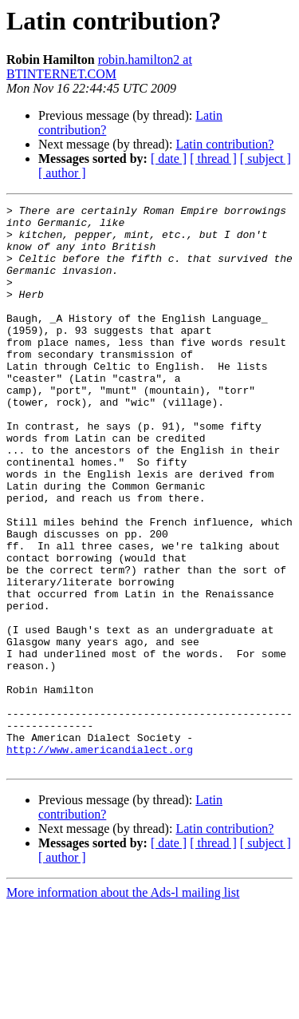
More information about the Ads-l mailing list (122, 1005)
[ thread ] (213, 158)
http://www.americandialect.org (99, 859)
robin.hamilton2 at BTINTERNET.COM (99, 67)
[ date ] (169, 158)
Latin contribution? (224, 144)
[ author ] (62, 173)
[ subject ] (265, 158)
